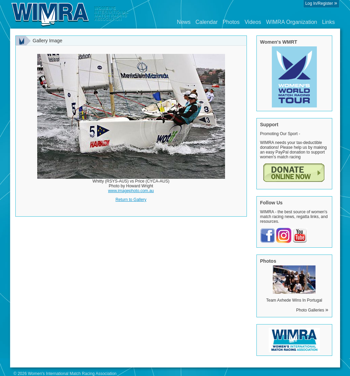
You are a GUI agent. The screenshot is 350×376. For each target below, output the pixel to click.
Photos (231, 22)
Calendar (207, 22)
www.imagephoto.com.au (131, 190)
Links (328, 22)
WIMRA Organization (291, 22)
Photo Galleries (312, 310)
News (184, 22)
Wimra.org (70, 14)
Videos (252, 22)
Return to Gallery (130, 199)
